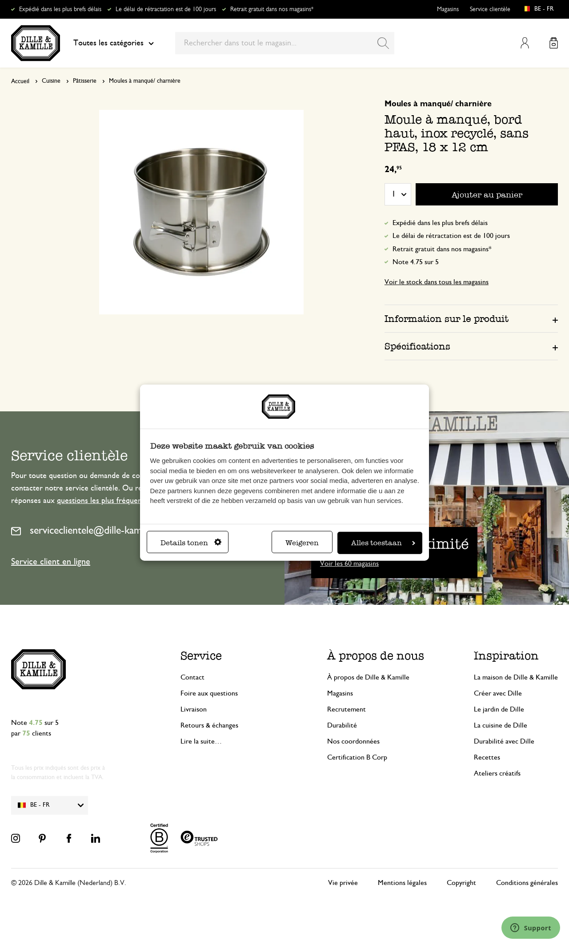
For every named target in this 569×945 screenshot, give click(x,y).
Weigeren (302, 543)
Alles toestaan (383, 543)
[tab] (471, 318)
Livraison (193, 709)
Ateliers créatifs (497, 773)
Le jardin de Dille (499, 709)
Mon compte (525, 42)
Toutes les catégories (113, 43)
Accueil (20, 81)
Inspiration (506, 655)
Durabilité (342, 725)
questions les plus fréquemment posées (121, 501)
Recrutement (346, 709)
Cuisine (51, 81)
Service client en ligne (50, 561)
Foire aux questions (209, 693)
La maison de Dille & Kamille (516, 677)
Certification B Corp (357, 757)
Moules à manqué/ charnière (144, 81)
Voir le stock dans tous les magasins (437, 282)
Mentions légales (402, 882)
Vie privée (343, 882)
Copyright (461, 882)
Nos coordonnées (353, 741)
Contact (192, 677)
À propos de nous (375, 655)
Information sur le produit (447, 318)
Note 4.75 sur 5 (416, 261)
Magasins (448, 9)
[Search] (383, 43)
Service (201, 655)
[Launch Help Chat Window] (530, 928)
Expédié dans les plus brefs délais (60, 9)
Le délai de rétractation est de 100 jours (166, 9)
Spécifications (417, 346)
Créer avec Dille (498, 693)
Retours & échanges (209, 725)
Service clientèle (490, 9)
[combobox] (284, 43)
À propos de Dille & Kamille (368, 677)
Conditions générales (527, 882)
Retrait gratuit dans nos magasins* (271, 9)
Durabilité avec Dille (504, 741)
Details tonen (190, 543)
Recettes (487, 757)
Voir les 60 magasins (349, 563)
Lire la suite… (201, 741)
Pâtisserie (84, 81)
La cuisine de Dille (500, 725)
